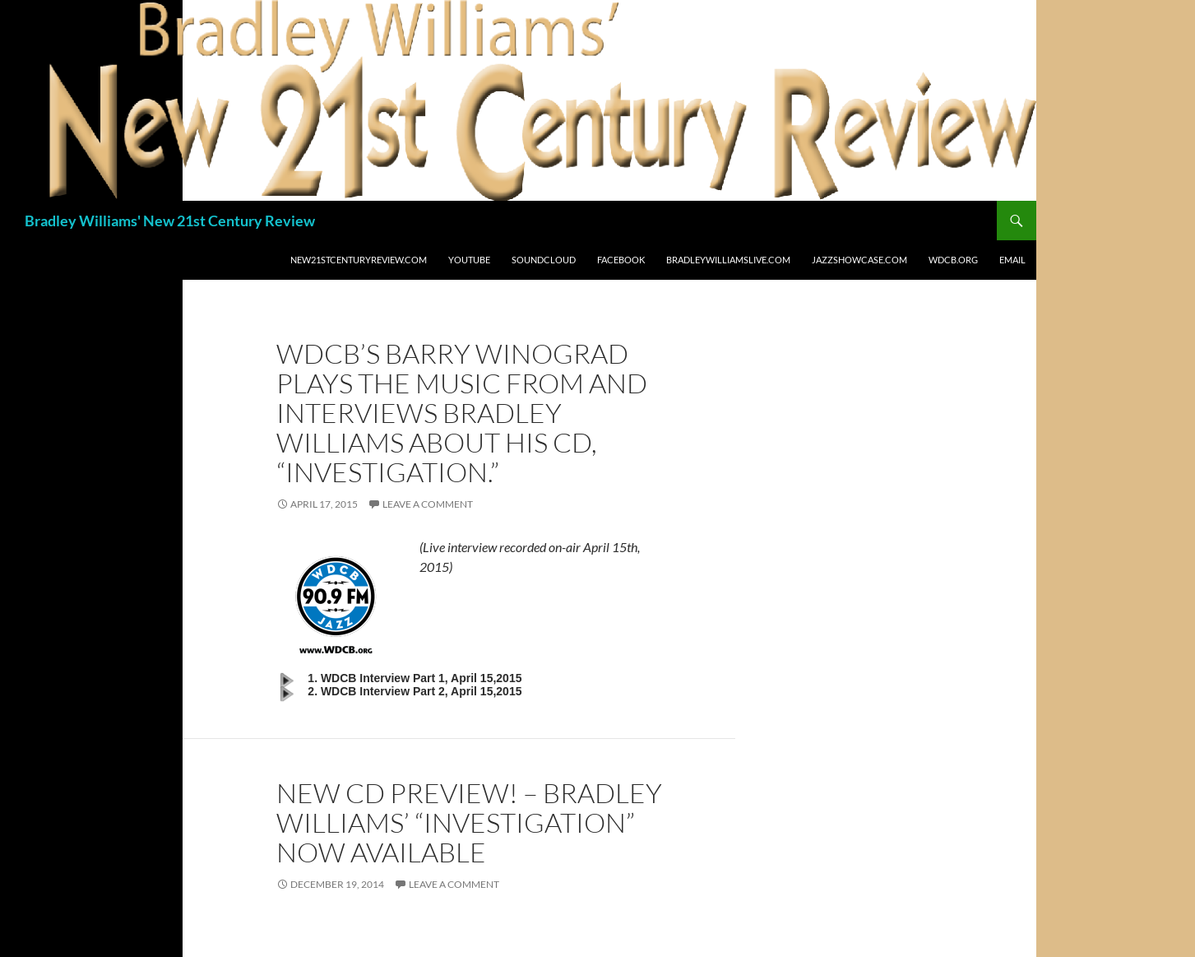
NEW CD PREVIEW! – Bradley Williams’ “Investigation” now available (469, 822)
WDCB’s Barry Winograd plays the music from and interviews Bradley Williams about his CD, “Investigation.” (461, 413)
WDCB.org (953, 259)
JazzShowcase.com (859, 259)
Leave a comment (427, 504)
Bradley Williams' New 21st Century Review (170, 220)
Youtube (469, 259)
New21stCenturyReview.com (358, 259)
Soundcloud (544, 259)
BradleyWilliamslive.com (728, 259)
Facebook (621, 259)
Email (1012, 259)
